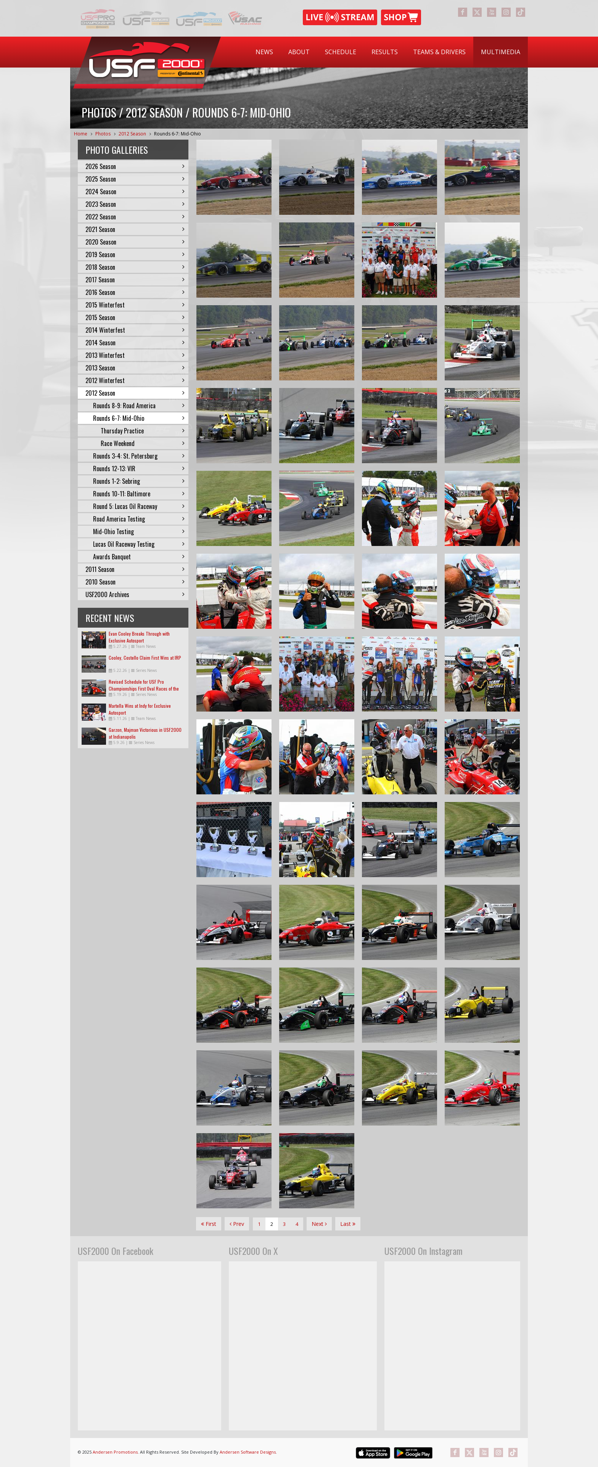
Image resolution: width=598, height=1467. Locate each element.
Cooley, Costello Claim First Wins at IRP (145, 657)
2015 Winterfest (135, 304)
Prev (237, 1223)
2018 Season (135, 267)
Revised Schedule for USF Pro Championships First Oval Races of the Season (144, 688)
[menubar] (388, 52)
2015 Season (135, 317)
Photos (103, 133)
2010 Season (135, 581)
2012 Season (132, 133)
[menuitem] (264, 52)
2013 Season (135, 367)
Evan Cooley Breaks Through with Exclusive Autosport (139, 637)
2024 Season (135, 191)
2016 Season (135, 292)
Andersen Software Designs (248, 1452)
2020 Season (135, 241)
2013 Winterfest (135, 355)
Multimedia (500, 52)
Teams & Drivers (439, 52)
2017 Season (135, 279)
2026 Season (135, 166)
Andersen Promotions (115, 1452)
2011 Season (135, 569)
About (299, 52)
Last (347, 1223)
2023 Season (135, 204)
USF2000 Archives (135, 594)
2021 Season (135, 229)
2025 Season (135, 179)
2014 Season (135, 342)
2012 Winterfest (135, 380)
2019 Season (135, 254)
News (264, 52)
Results (384, 52)
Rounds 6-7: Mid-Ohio (177, 133)
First (208, 1223)
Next (319, 1223)
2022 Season (135, 216)
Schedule (340, 52)
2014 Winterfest (135, 330)
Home (80, 133)
